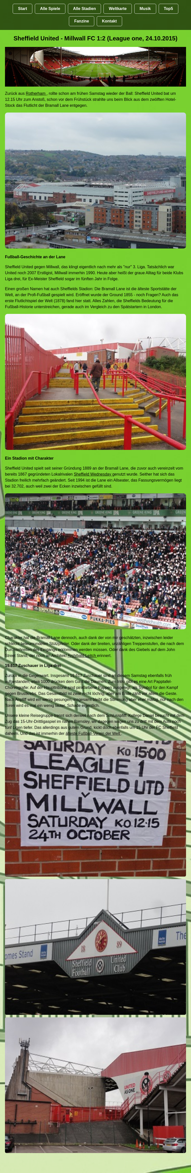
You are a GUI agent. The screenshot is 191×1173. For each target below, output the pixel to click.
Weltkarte (118, 8)
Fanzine (81, 21)
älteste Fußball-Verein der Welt (93, 733)
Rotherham (36, 93)
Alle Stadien (84, 8)
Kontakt (109, 21)
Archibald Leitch (82, 655)
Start (22, 8)
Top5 (168, 8)
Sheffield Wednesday (93, 474)
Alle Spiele (50, 8)
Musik (145, 8)
